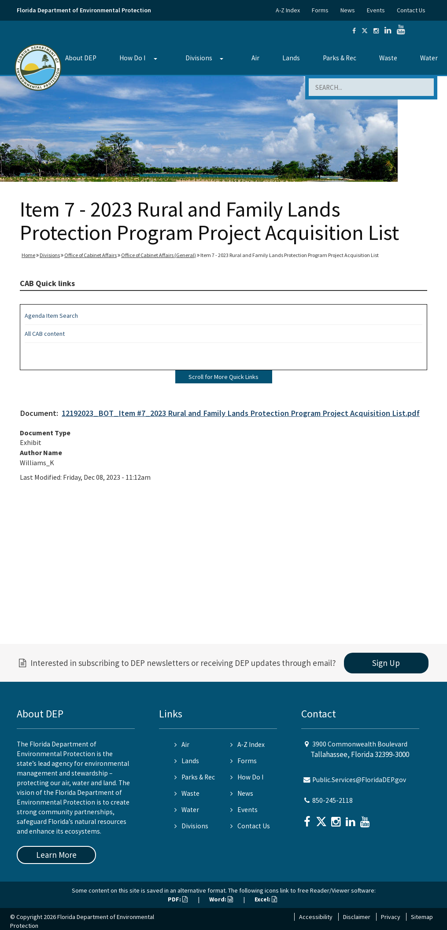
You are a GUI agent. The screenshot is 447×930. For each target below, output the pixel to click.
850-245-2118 (332, 800)
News (347, 10)
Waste (388, 58)
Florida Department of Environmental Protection (84, 10)
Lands (291, 58)
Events (376, 10)
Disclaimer (356, 917)
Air (255, 58)
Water (186, 809)
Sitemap (422, 917)
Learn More (56, 854)
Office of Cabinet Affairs (90, 255)
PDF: (178, 899)
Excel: (266, 899)
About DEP (80, 58)
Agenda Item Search (51, 316)
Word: (221, 899)
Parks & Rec (339, 58)
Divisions (198, 58)
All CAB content (45, 334)
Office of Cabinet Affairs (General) (158, 255)
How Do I (132, 58)
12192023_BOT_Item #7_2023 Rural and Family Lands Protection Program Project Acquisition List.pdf (241, 413)
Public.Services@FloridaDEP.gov (359, 780)
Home (28, 255)
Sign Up (386, 663)
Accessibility (315, 917)
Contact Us (411, 10)
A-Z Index (288, 10)
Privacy (390, 917)
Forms (320, 10)
